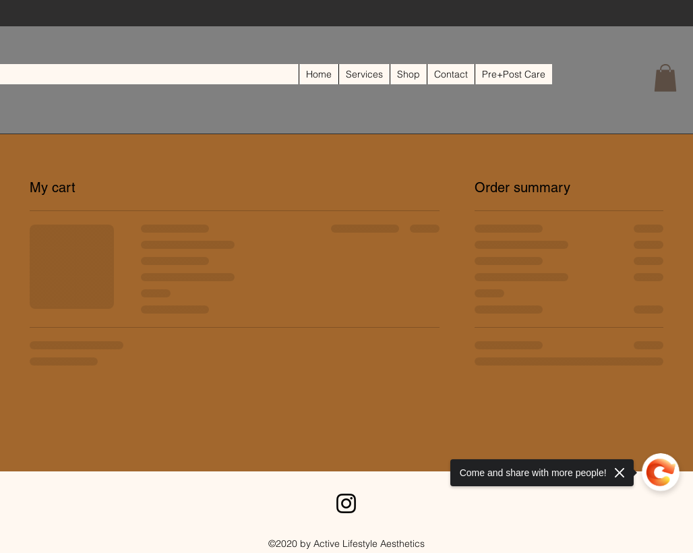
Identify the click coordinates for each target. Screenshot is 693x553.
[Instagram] (346, 503)
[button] (665, 78)
